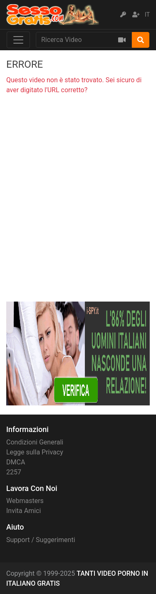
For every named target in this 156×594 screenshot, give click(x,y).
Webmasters (25, 501)
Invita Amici (23, 511)
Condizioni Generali (34, 442)
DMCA (15, 462)
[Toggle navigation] (18, 40)
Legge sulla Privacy (34, 452)
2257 (13, 472)
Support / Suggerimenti (40, 540)
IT (147, 14)
